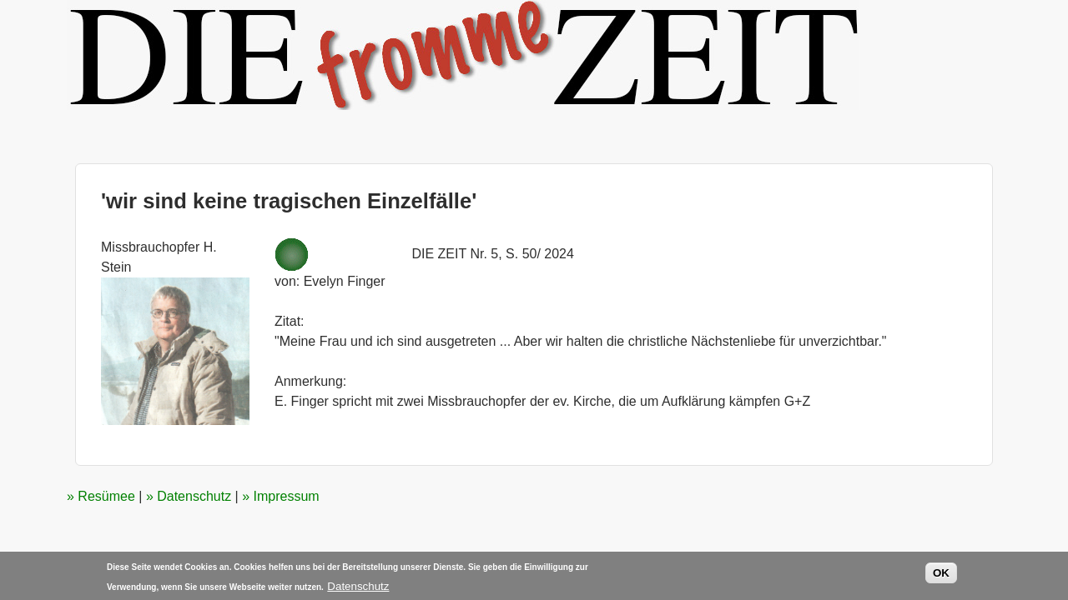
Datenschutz (358, 588)
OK (941, 574)
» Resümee (101, 496)
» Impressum (280, 496)
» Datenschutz (188, 496)
